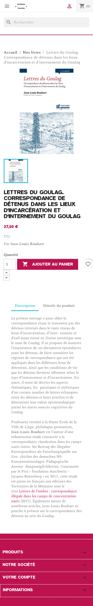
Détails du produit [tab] (59, 306)
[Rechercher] (46, 22)
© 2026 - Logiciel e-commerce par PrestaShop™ (43, 599)
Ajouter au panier (47, 264)
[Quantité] (10, 264)
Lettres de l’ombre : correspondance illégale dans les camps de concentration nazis (44, 496)
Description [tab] (25, 306)
